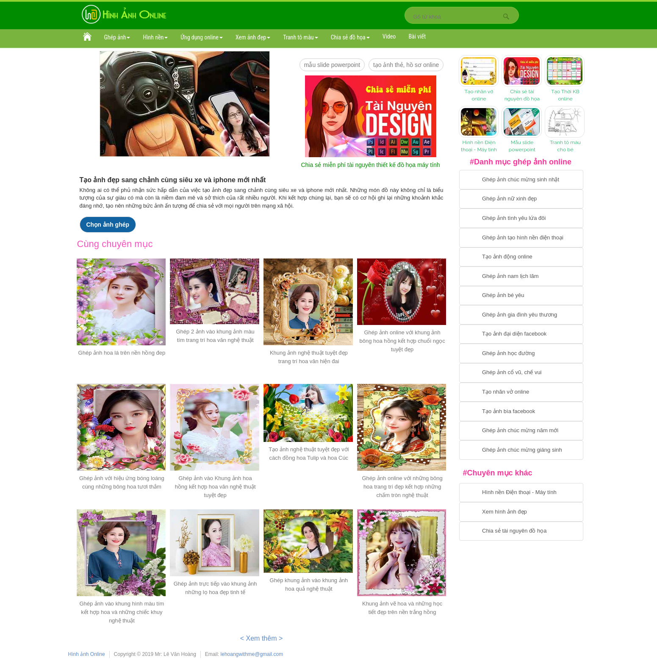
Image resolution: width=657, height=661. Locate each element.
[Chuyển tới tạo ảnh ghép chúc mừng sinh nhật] (521, 179)
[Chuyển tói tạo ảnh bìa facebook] (521, 411)
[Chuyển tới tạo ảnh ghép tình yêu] (521, 218)
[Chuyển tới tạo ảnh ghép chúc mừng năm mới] (521, 431)
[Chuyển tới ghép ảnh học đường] (521, 353)
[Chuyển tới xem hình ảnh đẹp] (521, 512)
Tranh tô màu (300, 37)
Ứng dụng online (201, 37)
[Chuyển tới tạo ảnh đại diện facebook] (521, 334)
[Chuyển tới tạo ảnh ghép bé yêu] (521, 296)
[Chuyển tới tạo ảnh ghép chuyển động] (521, 257)
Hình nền (155, 37)
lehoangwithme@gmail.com (252, 654)
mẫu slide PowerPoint (332, 64)
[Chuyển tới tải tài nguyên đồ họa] (521, 531)
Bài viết (417, 36)
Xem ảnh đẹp (253, 37)
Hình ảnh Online (86, 654)
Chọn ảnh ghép (108, 224)
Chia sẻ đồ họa (350, 37)
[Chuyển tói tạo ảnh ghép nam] (521, 276)
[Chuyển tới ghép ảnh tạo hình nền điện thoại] (521, 237)
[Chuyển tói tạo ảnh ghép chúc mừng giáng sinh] (521, 450)
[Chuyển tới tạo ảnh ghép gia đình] (521, 315)
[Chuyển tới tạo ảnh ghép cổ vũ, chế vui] (521, 373)
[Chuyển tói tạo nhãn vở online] (521, 392)
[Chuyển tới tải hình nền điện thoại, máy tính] (521, 493)
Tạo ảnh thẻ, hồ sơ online (406, 64)
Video (389, 36)
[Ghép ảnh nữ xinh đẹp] (521, 199)
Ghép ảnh (117, 37)
